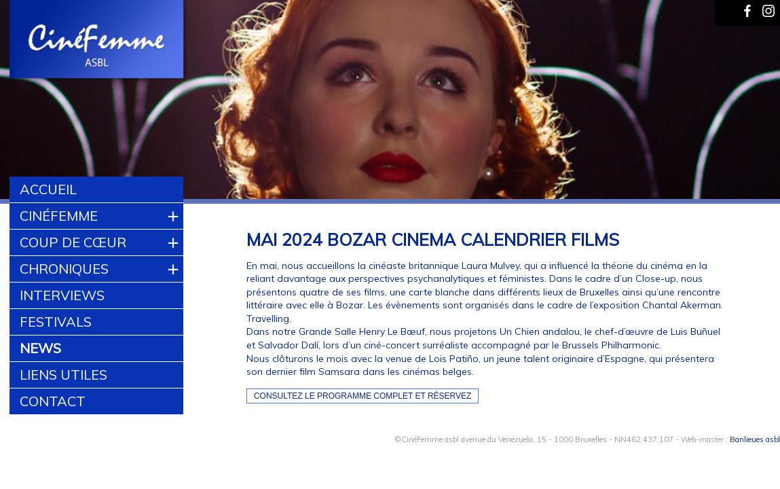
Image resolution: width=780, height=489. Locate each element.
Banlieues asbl (755, 439)
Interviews (62, 295)
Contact (53, 401)
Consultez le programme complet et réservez (363, 396)
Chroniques (64, 268)
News (40, 348)
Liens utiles (63, 374)
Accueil (48, 189)
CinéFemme (59, 215)
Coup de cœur (73, 242)
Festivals (56, 321)
